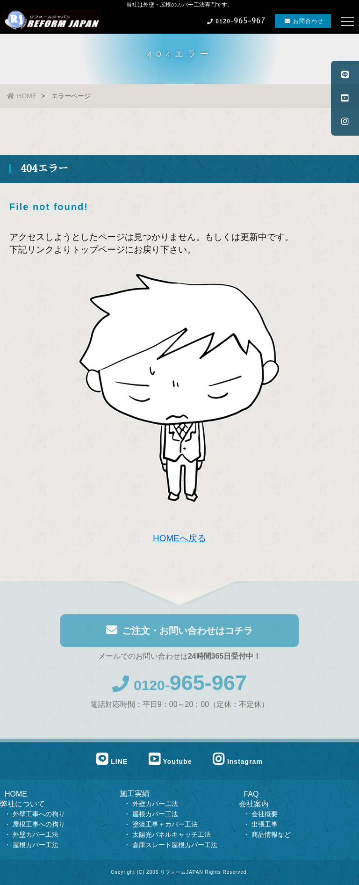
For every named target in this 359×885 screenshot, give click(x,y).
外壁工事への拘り (39, 814)
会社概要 (264, 814)
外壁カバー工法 (37, 834)
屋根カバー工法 (36, 845)
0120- (179, 686)
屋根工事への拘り (39, 824)
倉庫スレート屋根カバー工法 (174, 845)
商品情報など (271, 834)
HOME (21, 96)
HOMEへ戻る (179, 538)
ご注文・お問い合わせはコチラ (179, 631)
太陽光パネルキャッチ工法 (171, 834)
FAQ (251, 794)
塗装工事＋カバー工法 (165, 824)
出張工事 (264, 824)
